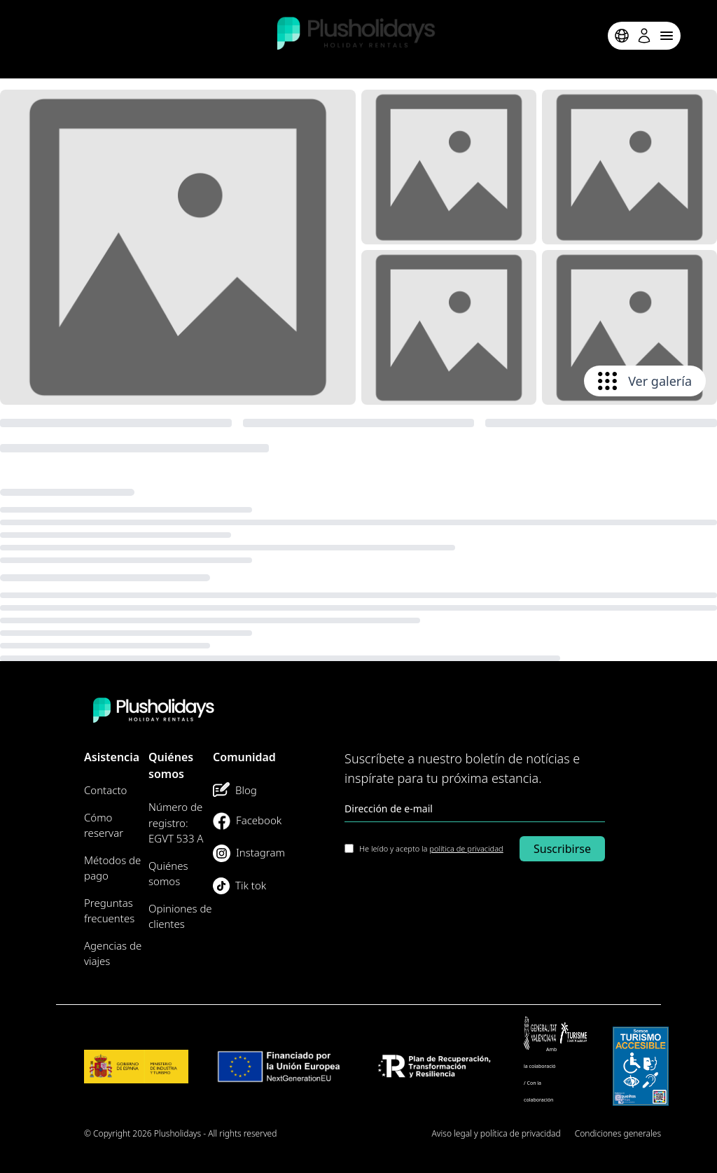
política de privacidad (466, 848)
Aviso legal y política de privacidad (496, 1133)
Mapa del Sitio (391, 1133)
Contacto (105, 790)
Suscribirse (562, 848)
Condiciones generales (618, 1133)
